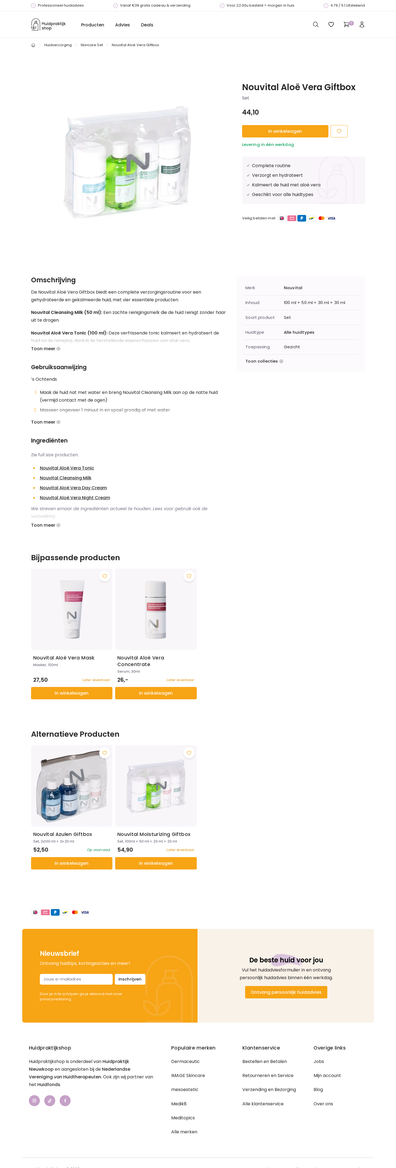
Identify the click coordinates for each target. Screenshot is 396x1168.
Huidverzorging (58, 45)
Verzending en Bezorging (269, 1089)
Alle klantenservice (263, 1104)
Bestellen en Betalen (264, 1061)
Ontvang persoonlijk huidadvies (286, 992)
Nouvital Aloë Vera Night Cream (75, 498)
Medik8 (179, 1104)
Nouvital (293, 288)
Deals (147, 25)
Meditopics (183, 1118)
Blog (318, 1089)
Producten (92, 25)
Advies (122, 25)
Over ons (323, 1104)
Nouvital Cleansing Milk (66, 478)
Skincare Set (92, 45)
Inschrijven (130, 979)
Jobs (319, 1061)
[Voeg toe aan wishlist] (104, 576)
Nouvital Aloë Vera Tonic (67, 468)
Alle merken (184, 1132)
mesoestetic (184, 1089)
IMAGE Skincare (188, 1075)
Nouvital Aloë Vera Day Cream (73, 488)
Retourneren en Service (267, 1075)
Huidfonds (48, 1084)
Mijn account (327, 1075)
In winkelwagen (285, 131)
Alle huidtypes (299, 332)
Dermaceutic (185, 1061)
